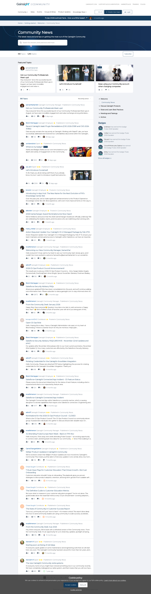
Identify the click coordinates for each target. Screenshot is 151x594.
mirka (106, 133)
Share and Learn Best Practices (110, 109)
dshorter (29, 211)
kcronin (28, 190)
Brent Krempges (32, 123)
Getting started (30, 23)
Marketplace (126, 4)
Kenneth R (29, 542)
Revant (106, 139)
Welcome (41, 23)
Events (39, 12)
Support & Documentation (109, 4)
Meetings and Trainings (107, 113)
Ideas (32, 12)
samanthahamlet (32, 68)
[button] (99, 12)
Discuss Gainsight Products (109, 106)
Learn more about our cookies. (115, 580)
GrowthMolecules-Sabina (113, 146)
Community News (108, 102)
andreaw (107, 127)
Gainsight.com (91, 4)
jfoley (106, 152)
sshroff (28, 265)
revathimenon (31, 247)
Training (136, 4)
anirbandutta (30, 144)
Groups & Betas (50, 12)
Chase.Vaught (31, 467)
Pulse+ (143, 4)
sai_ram (28, 167)
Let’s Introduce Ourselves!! (70, 84)
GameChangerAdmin (33, 449)
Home (20, 23)
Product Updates (64, 12)
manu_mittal (30, 229)
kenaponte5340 (31, 319)
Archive (102, 117)
